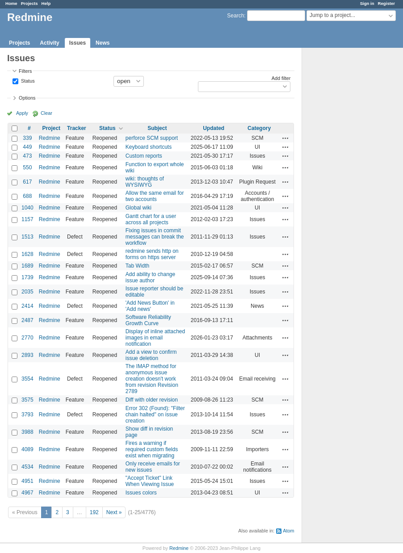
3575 (27, 400)
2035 (27, 292)
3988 (27, 432)
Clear (46, 113)
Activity (49, 43)
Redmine (49, 138)
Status (27, 80)
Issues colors (141, 493)
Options (27, 98)
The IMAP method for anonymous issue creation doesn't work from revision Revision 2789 (152, 378)
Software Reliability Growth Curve (148, 320)
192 (94, 512)
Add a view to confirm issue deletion (151, 355)
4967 (27, 493)
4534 (27, 467)
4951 (27, 481)
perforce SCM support (152, 138)
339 (27, 138)
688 (27, 196)
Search (235, 16)
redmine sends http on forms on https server (152, 254)
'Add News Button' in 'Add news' (150, 306)
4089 (27, 449)
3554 (27, 379)
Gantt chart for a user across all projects (151, 219)
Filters (25, 71)
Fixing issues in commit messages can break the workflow (155, 236)
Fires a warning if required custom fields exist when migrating (152, 449)
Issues (77, 43)
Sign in (367, 3)
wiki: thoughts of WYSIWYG (145, 182)
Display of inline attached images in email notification (155, 337)
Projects (29, 3)
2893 (27, 355)
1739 (27, 277)
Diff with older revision (152, 400)
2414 (27, 306)
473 (27, 156)
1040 (27, 208)
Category (259, 128)
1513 (27, 237)
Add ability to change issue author (150, 277)
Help (46, 3)
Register (386, 3)
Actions (285, 138)
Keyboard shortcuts (149, 147)
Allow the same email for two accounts (155, 196)
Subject (157, 128)
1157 (27, 219)
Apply (22, 113)
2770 (27, 338)
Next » (114, 512)
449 (27, 147)
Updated (213, 128)
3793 (27, 414)
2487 (27, 320)
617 (27, 182)
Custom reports (144, 156)
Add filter (281, 78)
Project (51, 128)
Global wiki (138, 208)
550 (27, 167)
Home (11, 3)
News (102, 43)
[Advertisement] (346, 188)
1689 (27, 266)
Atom (288, 530)
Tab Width (137, 266)
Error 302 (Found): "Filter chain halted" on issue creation (155, 414)
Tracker (76, 128)
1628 (27, 254)
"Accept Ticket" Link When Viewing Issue (150, 481)
